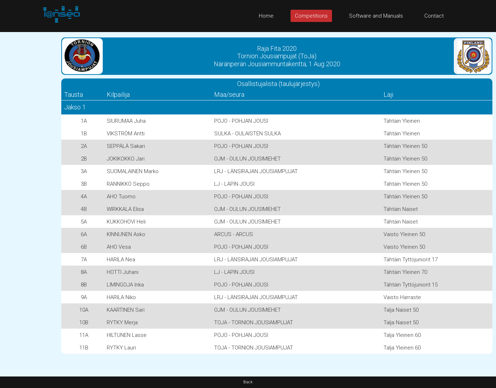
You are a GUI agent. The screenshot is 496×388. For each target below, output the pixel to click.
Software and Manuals (376, 16)
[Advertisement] (29, 140)
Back (248, 382)
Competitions (311, 16)
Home (266, 16)
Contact (434, 16)
